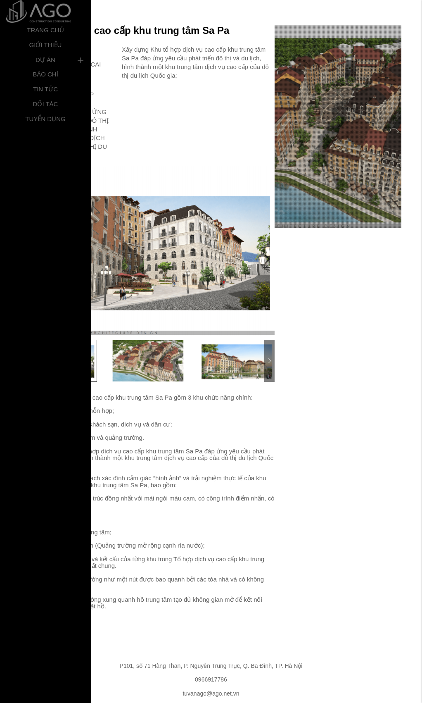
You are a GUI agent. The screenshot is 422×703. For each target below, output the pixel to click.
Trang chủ (45, 29)
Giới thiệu (45, 44)
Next (266, 259)
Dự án (45, 59)
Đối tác (45, 103)
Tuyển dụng (45, 118)
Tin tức (45, 89)
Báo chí (45, 74)
